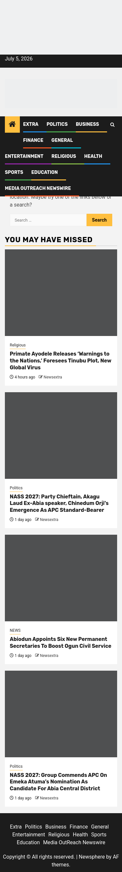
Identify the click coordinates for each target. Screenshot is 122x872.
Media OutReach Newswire (38, 188)
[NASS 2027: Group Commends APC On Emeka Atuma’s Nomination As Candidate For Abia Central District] (61, 714)
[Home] (12, 124)
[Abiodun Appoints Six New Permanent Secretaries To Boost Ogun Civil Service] (61, 578)
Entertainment (24, 156)
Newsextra (53, 377)
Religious (63, 156)
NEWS (15, 630)
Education (44, 172)
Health (93, 156)
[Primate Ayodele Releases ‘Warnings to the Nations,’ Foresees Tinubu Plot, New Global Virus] (61, 292)
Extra (30, 124)
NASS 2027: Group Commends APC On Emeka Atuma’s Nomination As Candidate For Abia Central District (58, 782)
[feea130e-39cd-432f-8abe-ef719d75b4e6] (61, 15)
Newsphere (92, 857)
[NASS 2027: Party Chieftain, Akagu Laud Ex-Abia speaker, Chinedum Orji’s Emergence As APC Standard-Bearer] (61, 435)
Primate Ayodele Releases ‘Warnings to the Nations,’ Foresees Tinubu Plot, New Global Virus (60, 361)
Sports (14, 172)
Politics (57, 124)
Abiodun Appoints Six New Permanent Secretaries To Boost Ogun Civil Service (60, 642)
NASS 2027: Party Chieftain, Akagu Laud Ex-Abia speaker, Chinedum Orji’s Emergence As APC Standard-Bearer (59, 503)
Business (87, 124)
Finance (33, 140)
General (62, 140)
